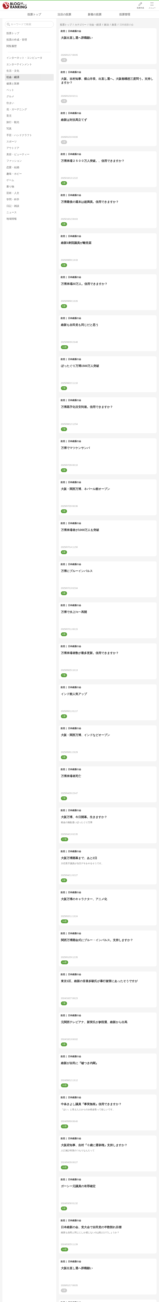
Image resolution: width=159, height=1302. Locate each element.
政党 (63, 31)
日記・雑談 (12, 206)
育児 (9, 115)
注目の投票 (64, 14)
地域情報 (11, 218)
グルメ (10, 96)
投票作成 (140, 8)
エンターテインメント (19, 64)
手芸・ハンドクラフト (19, 135)
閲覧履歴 (11, 46)
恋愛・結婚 (12, 167)
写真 (9, 128)
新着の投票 (94, 14)
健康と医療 (12, 83)
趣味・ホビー (14, 173)
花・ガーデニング (16, 109)
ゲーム (10, 180)
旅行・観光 (12, 122)
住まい (10, 103)
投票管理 (124, 14)
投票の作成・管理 (16, 39)
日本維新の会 (74, 31)
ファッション (14, 160)
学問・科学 (12, 199)
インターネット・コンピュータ (24, 57)
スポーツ (11, 141)
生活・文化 (12, 70)
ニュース (11, 212)
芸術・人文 (12, 193)
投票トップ (34, 14)
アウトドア (12, 148)
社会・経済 (12, 77)
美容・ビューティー (17, 154)
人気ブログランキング (15, 5)
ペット (10, 90)
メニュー (152, 8)
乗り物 (10, 186)
